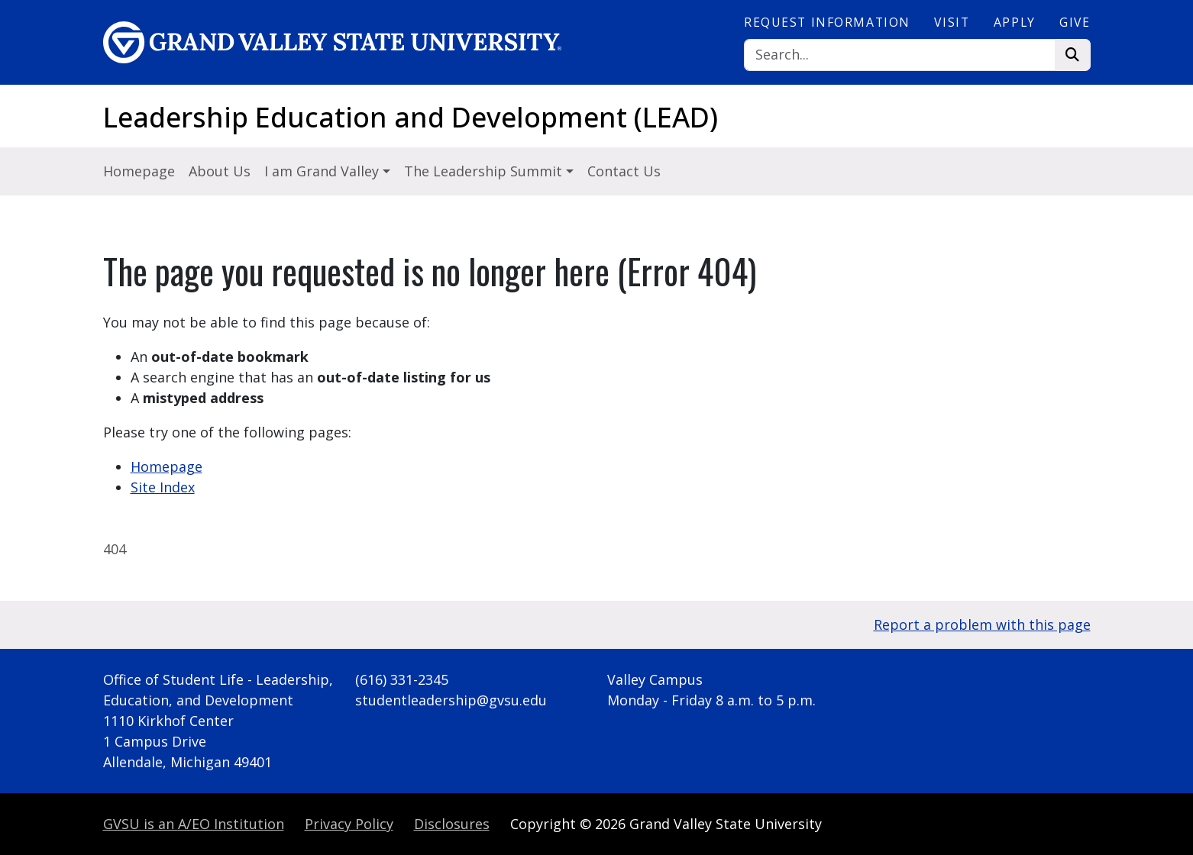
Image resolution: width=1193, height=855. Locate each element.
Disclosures (452, 824)
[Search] (900, 55)
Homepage (139, 171)
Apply (1015, 22)
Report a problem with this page (982, 624)
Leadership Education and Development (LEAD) (410, 117)
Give (1074, 22)
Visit (951, 22)
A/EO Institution (193, 824)
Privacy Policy (349, 824)
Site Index (163, 487)
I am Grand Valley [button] (323, 171)
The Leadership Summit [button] (485, 171)
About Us (220, 171)
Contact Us (624, 171)
